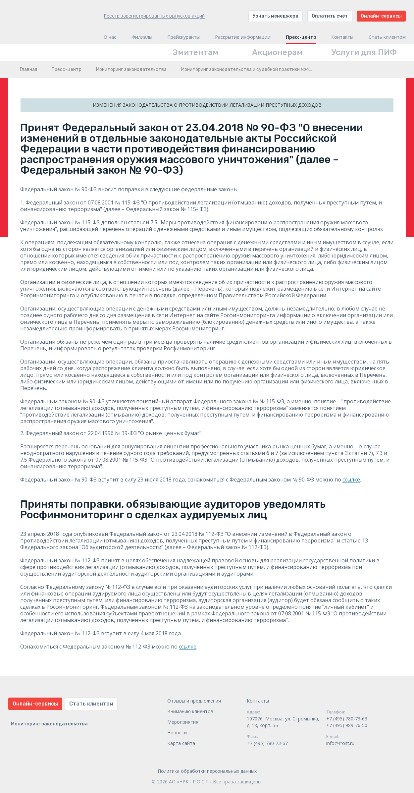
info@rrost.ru (340, 743)
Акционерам (277, 52)
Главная (28, 69)
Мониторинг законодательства (131, 69)
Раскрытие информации (243, 37)
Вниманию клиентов (190, 711)
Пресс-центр (301, 37)
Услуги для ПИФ (364, 52)
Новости (177, 732)
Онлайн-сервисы (381, 16)
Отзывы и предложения (194, 701)
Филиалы (141, 37)
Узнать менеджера (275, 16)
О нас (110, 37)
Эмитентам (196, 52)
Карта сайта (181, 743)
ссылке (351, 479)
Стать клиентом (387, 37)
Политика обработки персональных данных (207, 771)
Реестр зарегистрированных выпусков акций (154, 16)
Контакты (342, 37)
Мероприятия (182, 722)
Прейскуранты (183, 37)
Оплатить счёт (330, 16)
